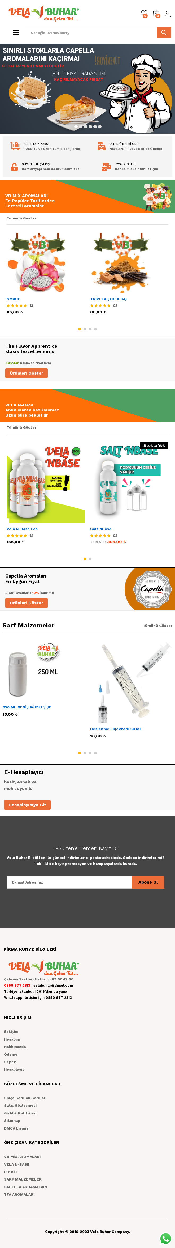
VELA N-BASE (16, 1164)
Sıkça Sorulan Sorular (24, 1098)
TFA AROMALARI (19, 1194)
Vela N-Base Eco (22, 529)
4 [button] (95, 329)
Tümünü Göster (21, 218)
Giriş (168, 14)
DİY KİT (11, 1172)
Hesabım (12, 1039)
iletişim (11, 1031)
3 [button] (90, 329)
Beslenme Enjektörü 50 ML (116, 729)
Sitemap (12, 1120)
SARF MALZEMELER (23, 1179)
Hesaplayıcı (14, 1069)
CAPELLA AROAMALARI (25, 1187)
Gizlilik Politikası (20, 1113)
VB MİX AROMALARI (22, 1156)
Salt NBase (100, 529)
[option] (46, 279)
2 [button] (85, 329)
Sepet (10, 1062)
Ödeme (11, 1054)
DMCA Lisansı (16, 1128)
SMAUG (13, 299)
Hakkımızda (15, 1047)
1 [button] (79, 329)
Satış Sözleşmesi (20, 1105)
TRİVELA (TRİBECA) (108, 299)
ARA (164, 32)
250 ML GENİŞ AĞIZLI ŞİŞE (27, 707)
